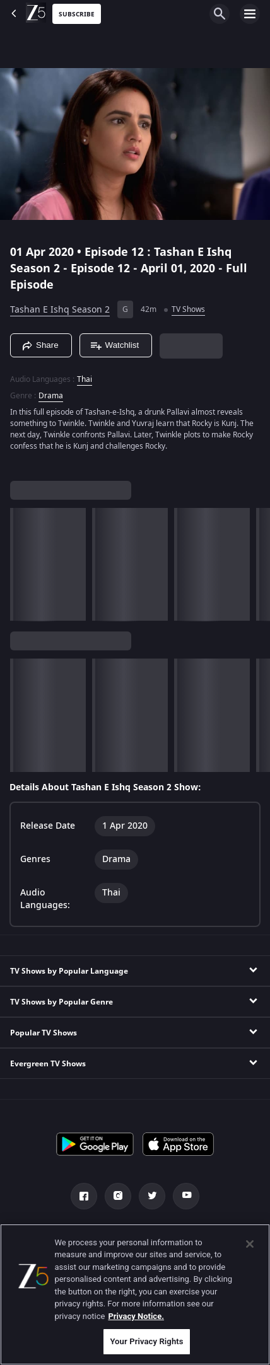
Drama (50, 395)
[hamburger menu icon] (250, 14)
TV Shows (188, 309)
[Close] (250, 1244)
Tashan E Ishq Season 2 (60, 309)
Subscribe (77, 14)
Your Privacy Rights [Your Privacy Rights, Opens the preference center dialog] (146, 1341)
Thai (84, 379)
